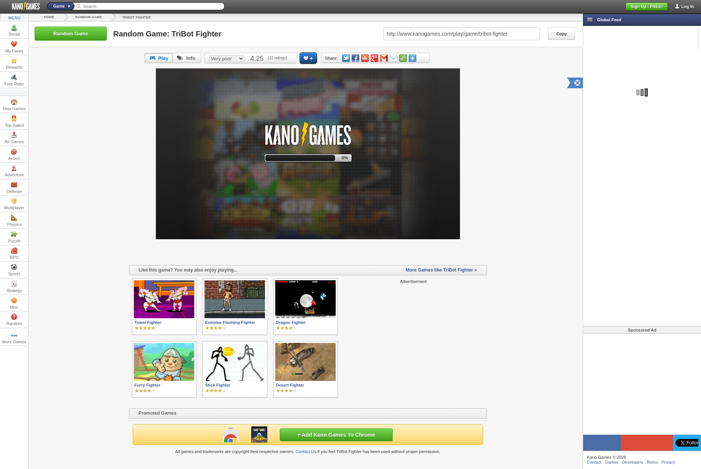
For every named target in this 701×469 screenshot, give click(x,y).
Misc (14, 303)
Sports (14, 270)
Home (49, 17)
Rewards (14, 63)
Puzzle (14, 237)
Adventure (14, 171)
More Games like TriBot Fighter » (441, 270)
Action (14, 154)
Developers (632, 462)
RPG (14, 254)
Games (611, 462)
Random (14, 320)
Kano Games (23, 6)
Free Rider (14, 80)
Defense (14, 188)
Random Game (88, 17)
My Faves (14, 47)
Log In (687, 6)
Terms (652, 462)
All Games (14, 138)
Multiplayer (14, 204)
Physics (14, 221)
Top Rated (14, 121)
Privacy (668, 462)
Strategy (14, 287)
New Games (14, 105)
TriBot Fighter (136, 17)
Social (14, 30)
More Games (14, 338)
